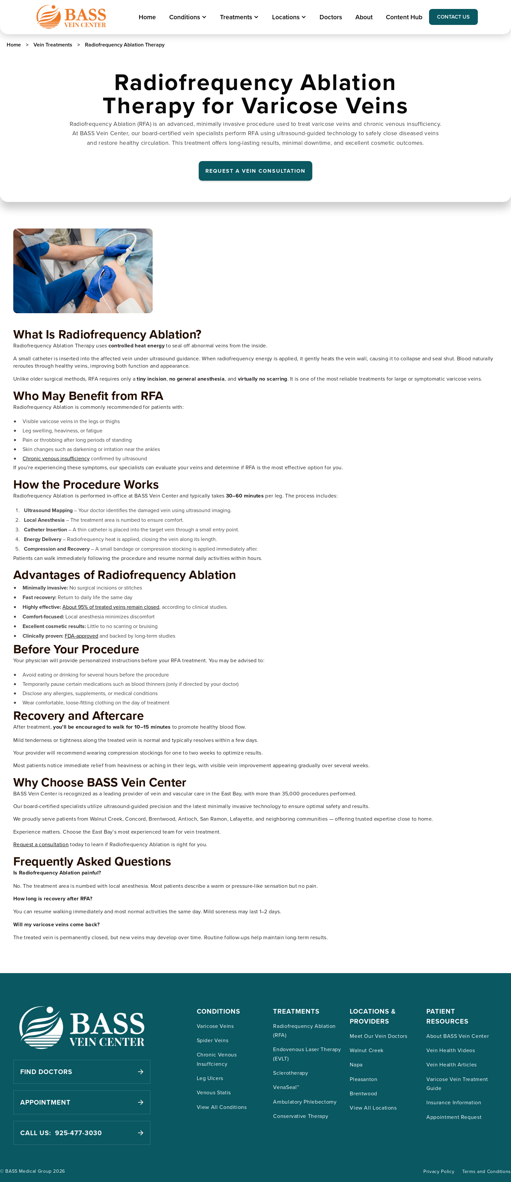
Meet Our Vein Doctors (378, 1036)
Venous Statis (214, 1092)
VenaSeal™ (286, 1087)
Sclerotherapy (290, 1072)
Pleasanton (363, 1079)
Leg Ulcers (210, 1078)
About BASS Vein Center (457, 1036)
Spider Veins (213, 1040)
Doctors (331, 17)
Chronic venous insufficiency (56, 458)
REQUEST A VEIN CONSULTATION (255, 171)
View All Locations (373, 1107)
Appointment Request (453, 1117)
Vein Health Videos (450, 1050)
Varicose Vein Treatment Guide (457, 1083)
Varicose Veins (215, 1026)
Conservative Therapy (300, 1116)
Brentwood (363, 1093)
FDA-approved (81, 635)
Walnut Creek (367, 1050)
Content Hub (404, 17)
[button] (188, 17)
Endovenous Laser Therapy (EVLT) (307, 1054)
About (364, 17)
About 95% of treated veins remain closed (110, 606)
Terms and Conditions (486, 1171)
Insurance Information (453, 1102)
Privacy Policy (438, 1171)
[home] (71, 17)
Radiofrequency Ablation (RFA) (304, 1030)
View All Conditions (222, 1107)
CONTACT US (453, 17)
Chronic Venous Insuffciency (217, 1059)
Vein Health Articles (451, 1064)
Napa (356, 1064)
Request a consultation (41, 844)
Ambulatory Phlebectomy (304, 1101)
